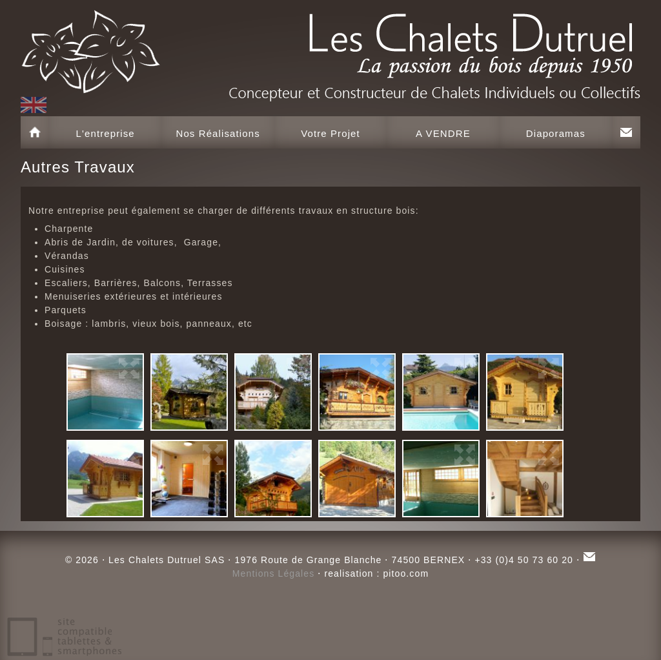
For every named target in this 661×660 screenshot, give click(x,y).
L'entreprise (105, 133)
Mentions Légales (273, 573)
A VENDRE (443, 133)
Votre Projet (330, 133)
